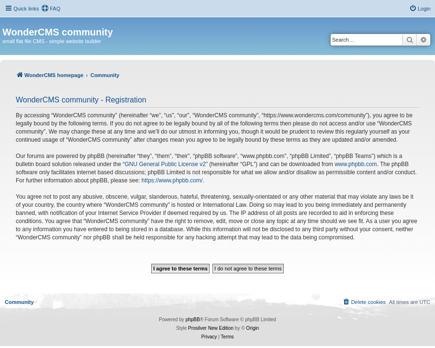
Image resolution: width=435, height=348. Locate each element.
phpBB (193, 319)
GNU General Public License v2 (164, 164)
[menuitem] (50, 8)
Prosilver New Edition (211, 328)
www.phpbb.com (356, 164)
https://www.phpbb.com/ (172, 180)
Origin (252, 328)
